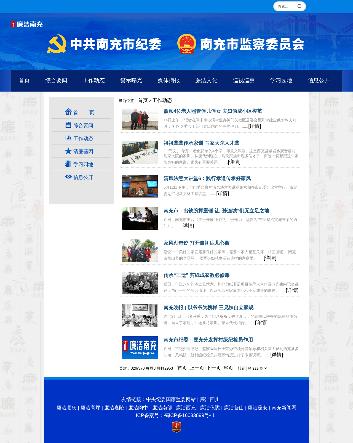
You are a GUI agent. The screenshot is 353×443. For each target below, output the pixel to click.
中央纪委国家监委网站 (171, 399)
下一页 (213, 368)
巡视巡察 (244, 80)
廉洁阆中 (138, 407)
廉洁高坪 (90, 407)
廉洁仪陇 (210, 407)
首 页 (83, 112)
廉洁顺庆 (66, 407)
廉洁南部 (162, 407)
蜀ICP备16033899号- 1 (189, 415)
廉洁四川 (210, 399)
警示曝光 (131, 80)
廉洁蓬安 (258, 407)
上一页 (196, 368)
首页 (24, 80)
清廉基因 (83, 151)
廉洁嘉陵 (114, 407)
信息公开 (319, 80)
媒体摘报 (169, 80)
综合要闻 (56, 80)
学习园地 (281, 80)
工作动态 (94, 80)
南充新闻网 (284, 407)
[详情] (254, 126)
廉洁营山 (234, 407)
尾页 (228, 368)
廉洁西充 (186, 407)
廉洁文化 (206, 80)
